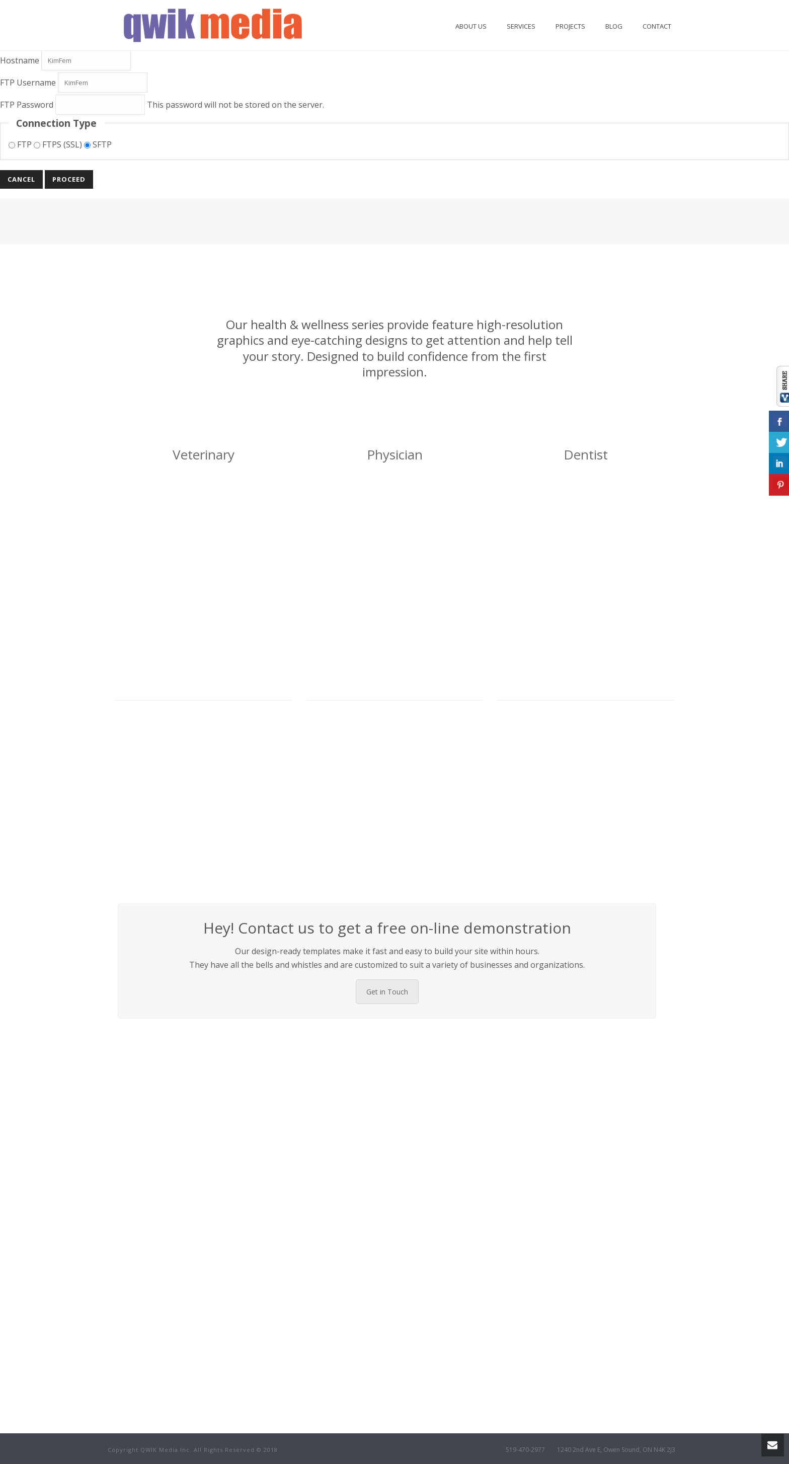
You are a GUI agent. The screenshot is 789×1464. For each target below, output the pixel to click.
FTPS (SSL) (59, 144)
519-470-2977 (525, 1450)
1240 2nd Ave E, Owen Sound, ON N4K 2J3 (616, 1450)
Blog (613, 26)
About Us (471, 26)
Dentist (586, 454)
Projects (570, 26)
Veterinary (203, 454)
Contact (657, 26)
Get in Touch (387, 991)
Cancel (21, 179)
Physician (395, 454)
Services (521, 26)
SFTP (98, 144)
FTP (21, 144)
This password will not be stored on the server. (162, 104)
